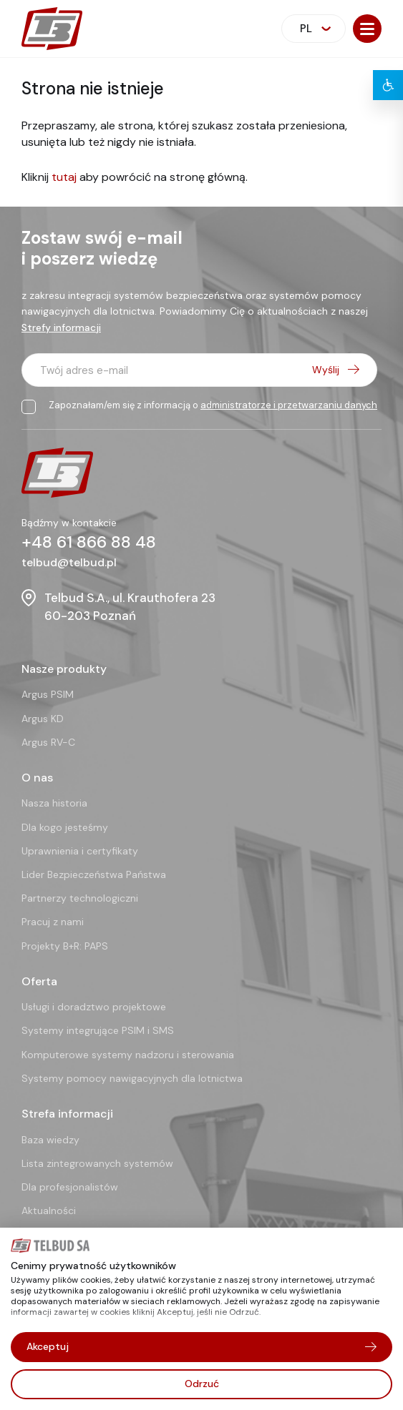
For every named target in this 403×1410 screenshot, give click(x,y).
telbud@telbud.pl (69, 562)
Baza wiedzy (50, 1139)
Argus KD (42, 718)
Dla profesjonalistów (69, 1186)
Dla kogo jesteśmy (64, 827)
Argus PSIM (47, 694)
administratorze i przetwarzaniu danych (288, 405)
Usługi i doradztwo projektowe (93, 1006)
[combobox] (313, 28)
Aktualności (48, 1210)
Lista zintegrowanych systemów (97, 1163)
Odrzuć (202, 1383)
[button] (367, 28)
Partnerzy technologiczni (79, 898)
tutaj (64, 176)
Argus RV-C (48, 742)
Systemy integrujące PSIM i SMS (97, 1030)
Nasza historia (54, 803)
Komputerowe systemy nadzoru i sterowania (127, 1054)
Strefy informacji (61, 327)
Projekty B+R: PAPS (64, 946)
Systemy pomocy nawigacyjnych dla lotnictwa (132, 1078)
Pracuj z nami (52, 921)
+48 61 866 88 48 (88, 542)
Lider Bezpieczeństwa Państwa (93, 874)
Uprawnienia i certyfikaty (79, 850)
